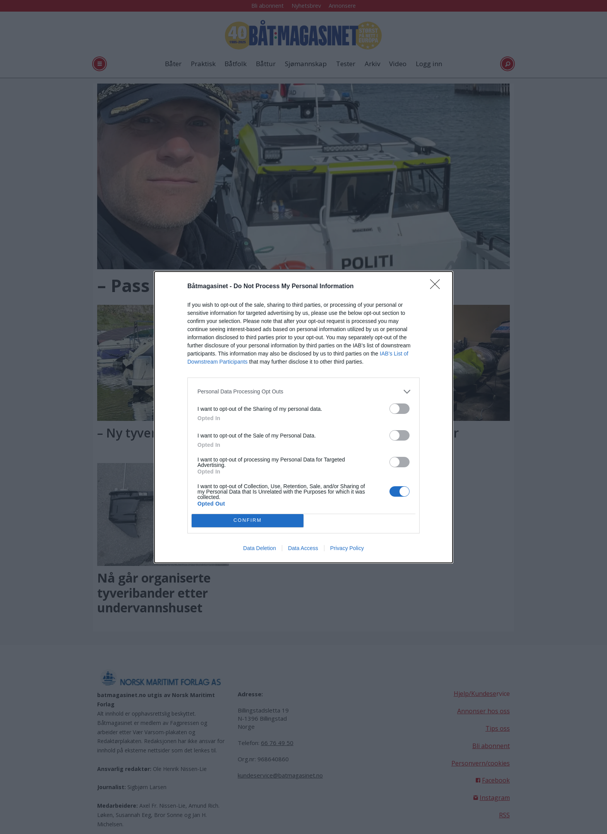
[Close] (437, 286)
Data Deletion (259, 548)
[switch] (399, 408)
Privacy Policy (347, 548)
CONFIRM (247, 520)
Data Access (303, 548)
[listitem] (303, 392)
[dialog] (303, 417)
